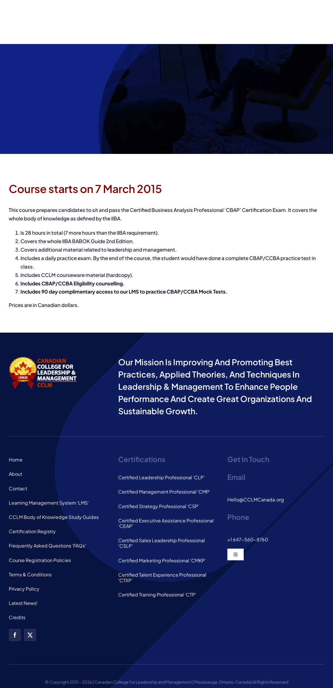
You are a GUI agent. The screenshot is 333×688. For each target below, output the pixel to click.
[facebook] (15, 635)
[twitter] (30, 635)
